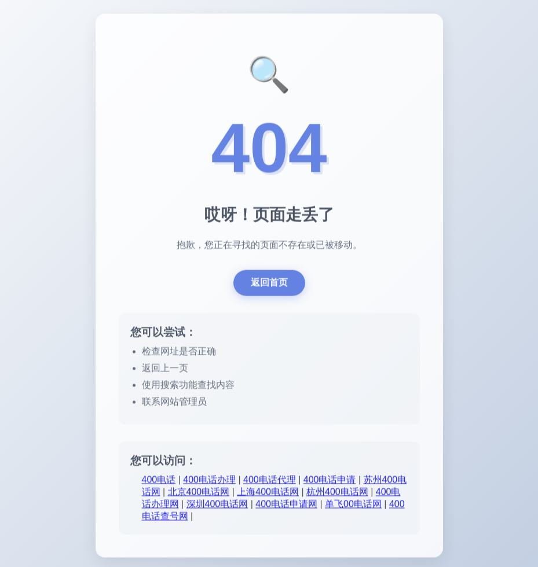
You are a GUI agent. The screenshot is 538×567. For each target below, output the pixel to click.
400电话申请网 (286, 506)
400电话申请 (329, 482)
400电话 (159, 482)
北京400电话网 (199, 494)
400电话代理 (269, 482)
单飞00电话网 (353, 506)
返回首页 (269, 284)
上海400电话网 (268, 494)
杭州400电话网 (337, 494)
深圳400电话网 (217, 506)
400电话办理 (209, 482)
